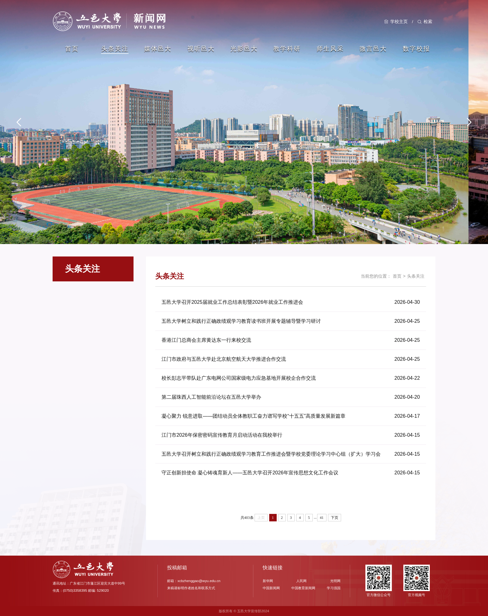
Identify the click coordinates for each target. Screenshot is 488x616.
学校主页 (399, 21)
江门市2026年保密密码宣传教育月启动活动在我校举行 (222, 435)
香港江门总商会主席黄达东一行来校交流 (206, 340)
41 (322, 517)
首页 (397, 276)
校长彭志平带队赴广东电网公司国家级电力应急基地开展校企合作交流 (239, 378)
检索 (428, 21)
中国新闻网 (271, 588)
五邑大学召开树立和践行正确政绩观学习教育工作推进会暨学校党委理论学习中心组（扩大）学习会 (271, 454)
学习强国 (333, 588)
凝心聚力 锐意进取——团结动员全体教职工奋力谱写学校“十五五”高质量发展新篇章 (253, 416)
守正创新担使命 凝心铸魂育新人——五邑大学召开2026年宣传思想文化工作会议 (250, 473)
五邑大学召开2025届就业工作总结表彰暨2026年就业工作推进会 (232, 302)
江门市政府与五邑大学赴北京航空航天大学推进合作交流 (224, 359)
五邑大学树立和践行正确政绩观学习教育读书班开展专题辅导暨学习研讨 (241, 321)
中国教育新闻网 (303, 588)
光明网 (335, 581)
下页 (334, 517)
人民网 (301, 581)
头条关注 (416, 276)
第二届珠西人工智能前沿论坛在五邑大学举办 (211, 397)
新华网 (268, 581)
